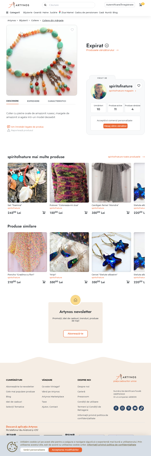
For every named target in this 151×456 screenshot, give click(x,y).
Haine (45, 12)
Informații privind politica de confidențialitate (111, 444)
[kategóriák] (14, 13)
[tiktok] (141, 408)
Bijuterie (27, 12)
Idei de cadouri (14, 401)
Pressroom (83, 396)
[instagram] (122, 408)
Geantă (37, 12)
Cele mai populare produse (20, 391)
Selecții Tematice (15, 406)
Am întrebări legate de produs (25, 127)
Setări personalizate (34, 449)
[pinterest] (128, 408)
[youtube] (135, 408)
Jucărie (53, 12)
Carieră (81, 391)
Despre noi (83, 386)
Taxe (44, 401)
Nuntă (108, 12)
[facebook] (116, 408)
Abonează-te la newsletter (20, 386)
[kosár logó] (140, 4)
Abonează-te (75, 333)
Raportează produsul (19, 130)
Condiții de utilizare (88, 401)
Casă (101, 12)
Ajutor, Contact (50, 406)
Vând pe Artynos (51, 391)
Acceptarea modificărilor (65, 449)
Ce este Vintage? (51, 386)
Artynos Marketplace (53, 396)
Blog (115, 12)
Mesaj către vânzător (115, 126)
